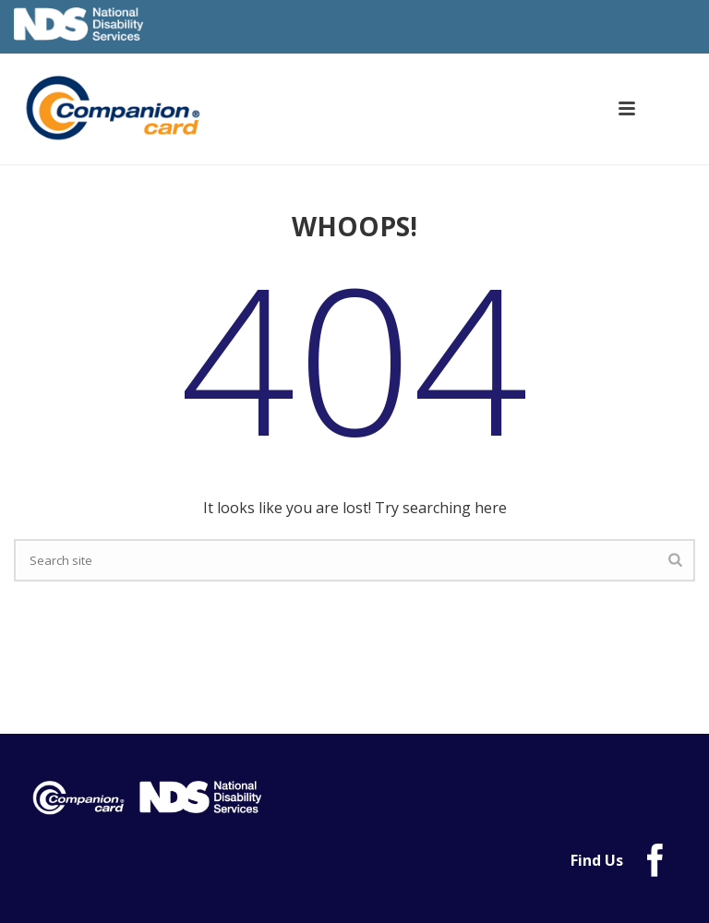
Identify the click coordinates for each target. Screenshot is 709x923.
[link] (128, 108)
